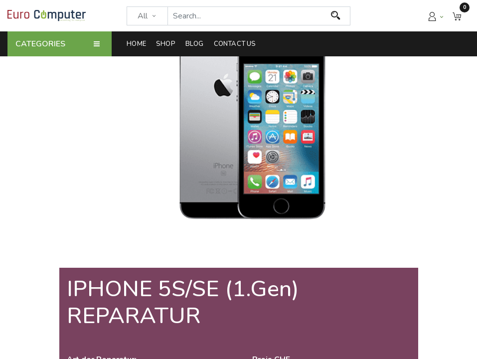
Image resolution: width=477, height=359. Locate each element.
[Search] (335, 15)
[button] (457, 15)
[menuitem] (139, 43)
